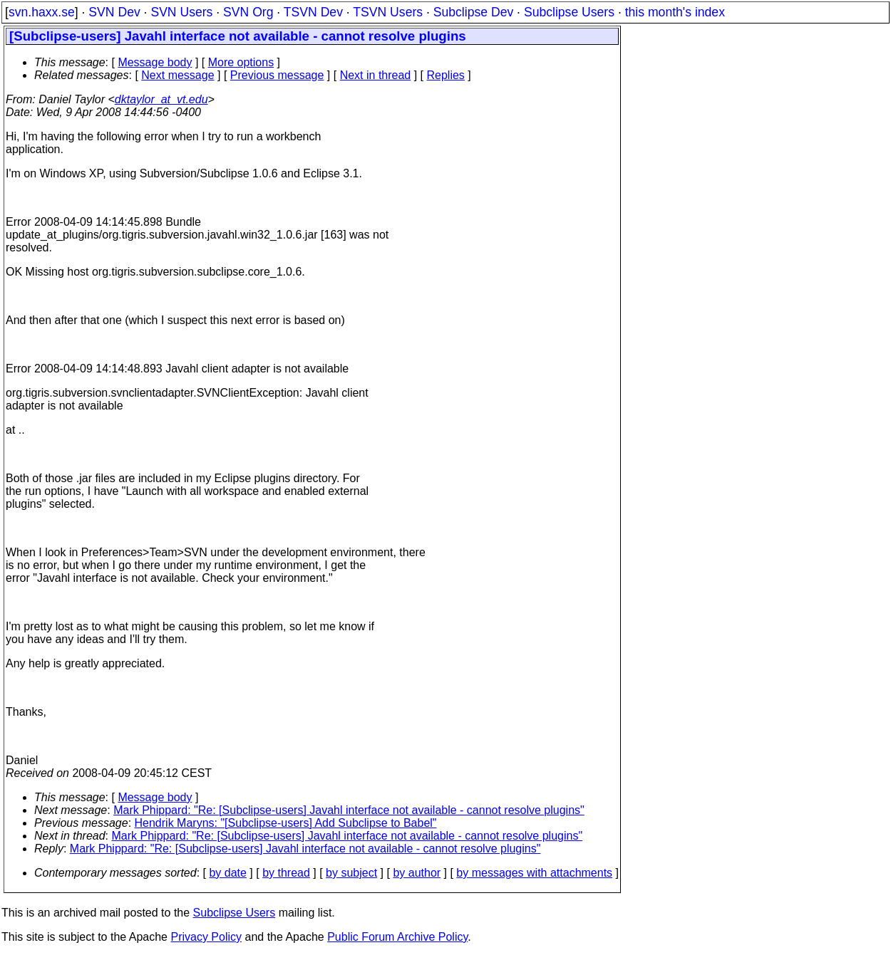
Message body (155, 62)
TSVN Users (388, 12)
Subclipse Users (569, 12)
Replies (446, 75)
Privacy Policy (206, 937)
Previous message (277, 75)
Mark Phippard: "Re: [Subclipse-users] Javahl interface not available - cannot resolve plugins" (348, 810)
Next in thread (375, 75)
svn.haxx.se (42, 12)
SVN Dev (114, 12)
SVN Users (181, 12)
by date (227, 873)
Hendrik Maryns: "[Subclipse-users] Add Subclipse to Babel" (286, 823)
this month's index (675, 12)
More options (241, 62)
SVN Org (248, 12)
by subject (351, 873)
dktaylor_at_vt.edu (161, 99)
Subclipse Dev (473, 12)
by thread (286, 873)
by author (417, 873)
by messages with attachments (534, 873)
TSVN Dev (313, 12)
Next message (177, 75)
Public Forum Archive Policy (397, 937)
